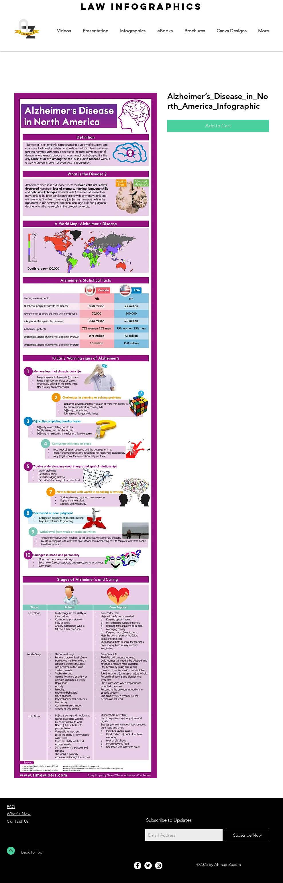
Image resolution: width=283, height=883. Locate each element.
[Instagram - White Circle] (158, 865)
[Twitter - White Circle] (148, 865)
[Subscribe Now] (247, 835)
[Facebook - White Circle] (137, 865)
